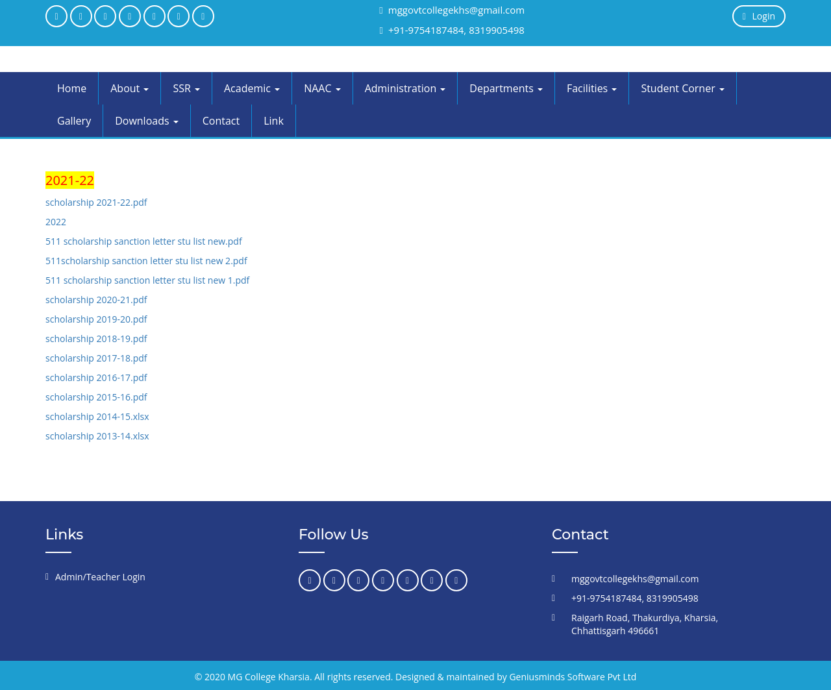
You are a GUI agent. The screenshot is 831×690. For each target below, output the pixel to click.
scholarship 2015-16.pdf (96, 397)
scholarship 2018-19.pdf (96, 338)
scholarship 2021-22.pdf (96, 202)
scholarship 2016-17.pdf (96, 377)
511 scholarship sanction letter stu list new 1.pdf (147, 280)
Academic (252, 88)
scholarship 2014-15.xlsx (97, 416)
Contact (221, 121)
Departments (506, 88)
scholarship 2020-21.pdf (96, 299)
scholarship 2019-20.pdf (96, 319)
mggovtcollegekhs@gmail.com (452, 9)
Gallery (74, 121)
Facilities (592, 88)
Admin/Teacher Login (100, 577)
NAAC (322, 88)
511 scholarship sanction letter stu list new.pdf (143, 241)
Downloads (147, 121)
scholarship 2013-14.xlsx (97, 436)
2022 (55, 222)
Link (274, 121)
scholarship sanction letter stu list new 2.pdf (154, 260)
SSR (186, 88)
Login (759, 16)
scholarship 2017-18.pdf (96, 358)
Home (71, 88)
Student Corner (682, 88)
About (129, 88)
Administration (405, 88)
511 (53, 260)
